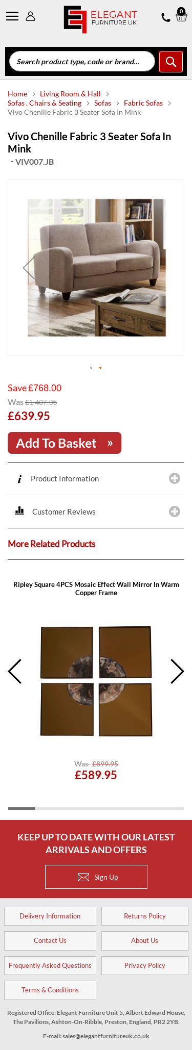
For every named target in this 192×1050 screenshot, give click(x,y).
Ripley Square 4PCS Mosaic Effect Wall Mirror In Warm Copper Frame (96, 588)
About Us (144, 940)
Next (176, 671)
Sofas (103, 102)
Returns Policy (145, 916)
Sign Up (98, 877)
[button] (28, 267)
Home (18, 93)
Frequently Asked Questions (50, 965)
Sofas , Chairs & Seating (45, 102)
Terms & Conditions (50, 990)
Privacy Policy (144, 965)
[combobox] (82, 61)
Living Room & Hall (71, 93)
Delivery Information (49, 916)
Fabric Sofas (144, 102)
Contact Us (50, 940)
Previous (15, 671)
